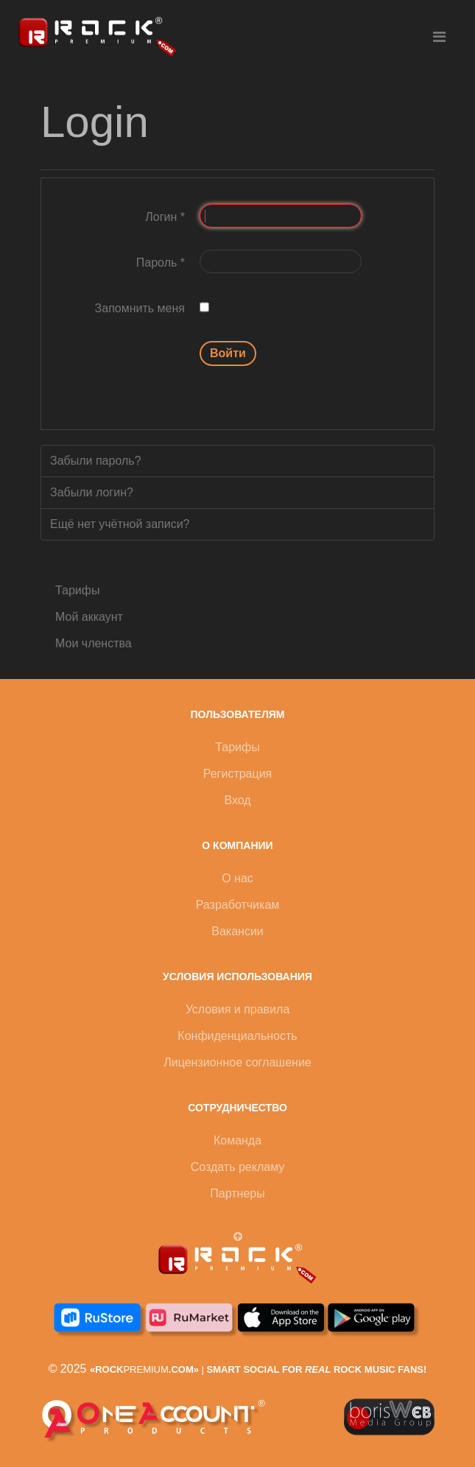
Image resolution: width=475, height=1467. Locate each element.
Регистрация (237, 773)
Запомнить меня (140, 308)
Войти (228, 353)
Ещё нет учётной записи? (120, 524)
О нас (237, 878)
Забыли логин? (91, 492)
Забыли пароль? (95, 460)
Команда (237, 1140)
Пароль (160, 262)
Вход (237, 800)
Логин (165, 217)
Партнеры (237, 1193)
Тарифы (77, 590)
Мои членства (93, 643)
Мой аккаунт (89, 617)
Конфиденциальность (237, 1036)
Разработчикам (238, 904)
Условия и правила (238, 1009)
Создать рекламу (238, 1167)
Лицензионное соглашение (237, 1062)
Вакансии (237, 931)
